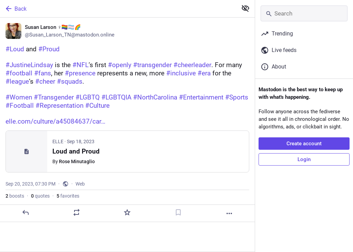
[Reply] (25, 212)
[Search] (304, 13)
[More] (229, 213)
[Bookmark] (178, 212)
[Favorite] (127, 212)
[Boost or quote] (76, 212)
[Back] (118, 8)
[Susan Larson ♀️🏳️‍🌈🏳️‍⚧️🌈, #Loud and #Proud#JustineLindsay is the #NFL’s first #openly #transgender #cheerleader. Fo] (127, 120)
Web (80, 184)
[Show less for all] (245, 8)
